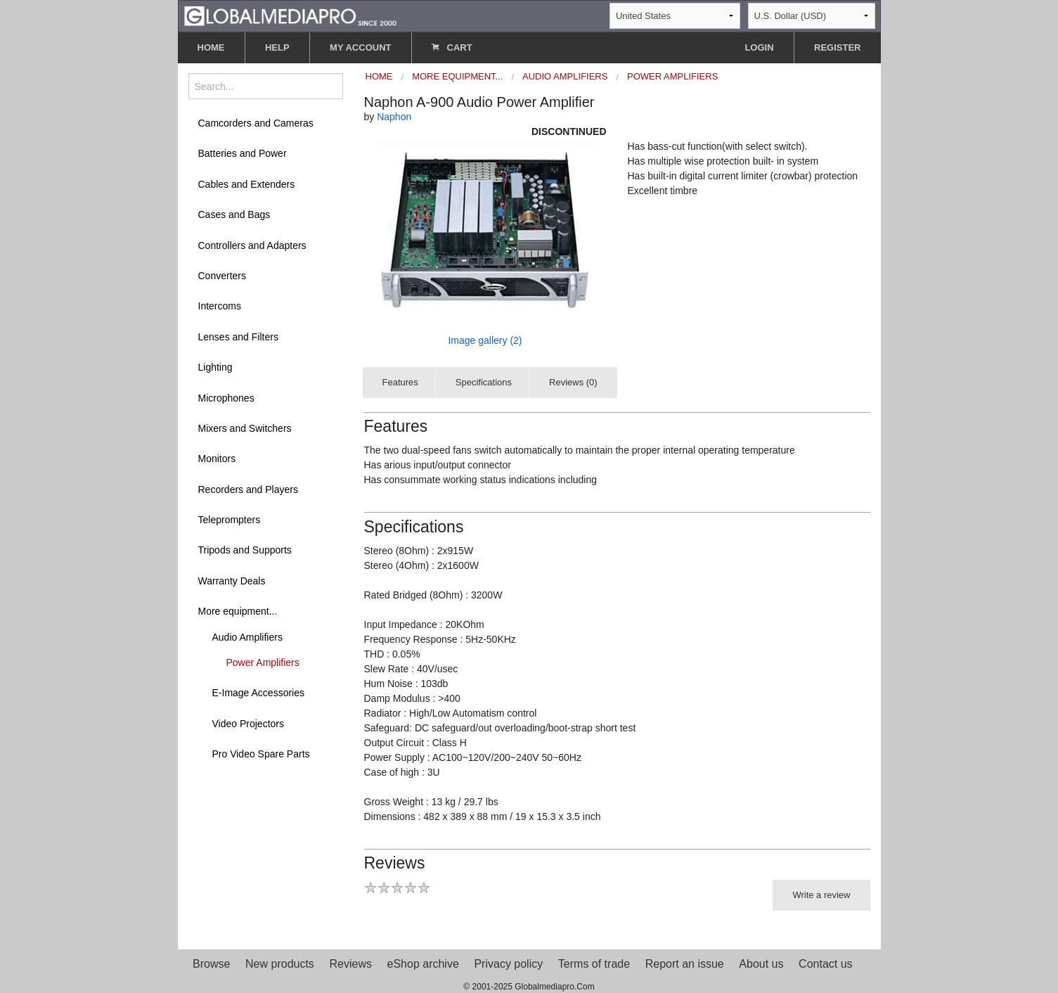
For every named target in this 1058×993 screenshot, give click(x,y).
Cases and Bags (234, 214)
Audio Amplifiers (247, 637)
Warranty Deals (232, 581)
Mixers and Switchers (245, 428)
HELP (277, 47)
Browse (211, 964)
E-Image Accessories (258, 692)
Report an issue (684, 964)
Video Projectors (248, 723)
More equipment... (238, 611)
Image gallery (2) (485, 340)
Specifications (484, 382)
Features (400, 382)
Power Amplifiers (262, 662)
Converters (222, 275)
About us (761, 964)
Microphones (226, 398)
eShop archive (423, 964)
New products (279, 964)
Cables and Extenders (246, 184)
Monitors (217, 458)
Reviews (350, 964)
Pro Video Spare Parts (261, 754)
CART (452, 47)
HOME (211, 47)
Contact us (825, 964)
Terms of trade (594, 964)
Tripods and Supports (245, 550)
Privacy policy (508, 964)
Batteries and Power (242, 153)
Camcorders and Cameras (256, 123)
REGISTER (837, 47)
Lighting (215, 367)
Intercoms (219, 306)
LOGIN (758, 47)
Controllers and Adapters (252, 245)
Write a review (821, 895)
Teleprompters (229, 519)
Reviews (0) (573, 382)
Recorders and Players (248, 489)
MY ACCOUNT (360, 47)
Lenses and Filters (238, 336)
